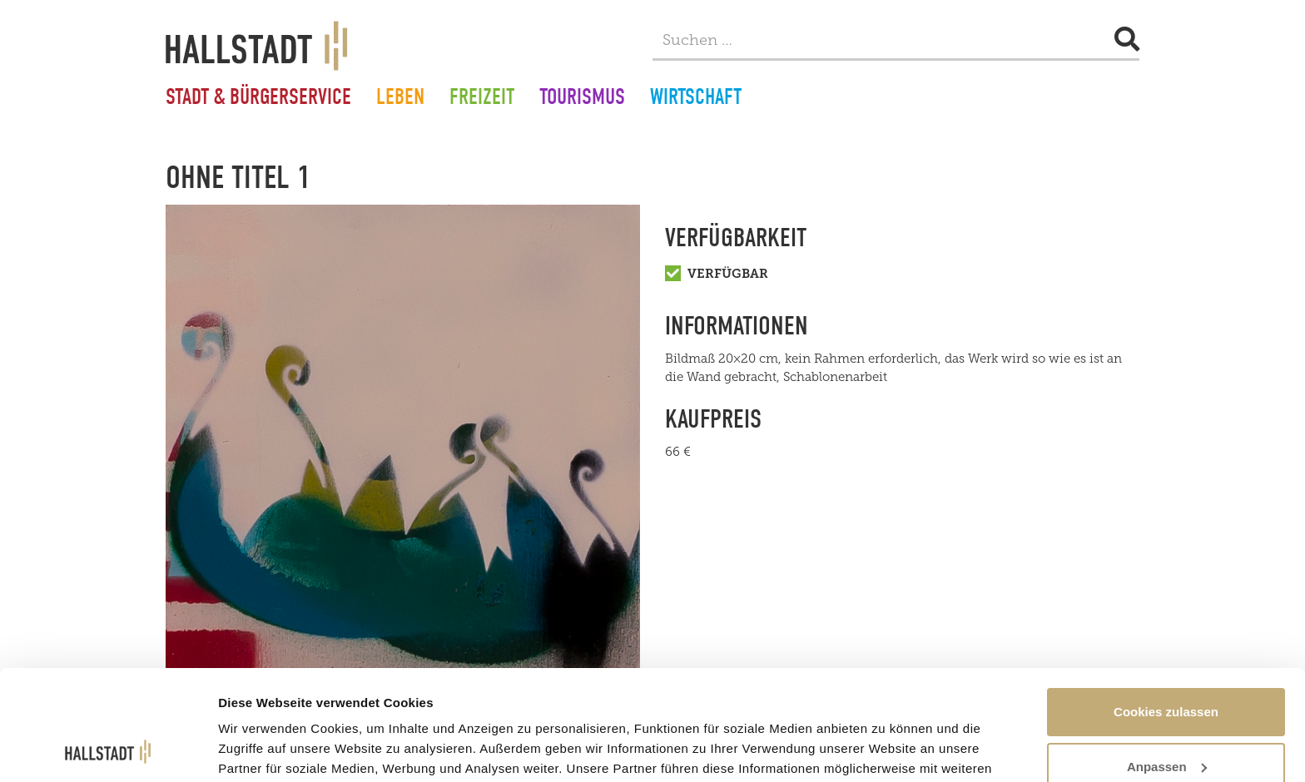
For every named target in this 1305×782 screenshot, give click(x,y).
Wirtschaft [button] (696, 99)
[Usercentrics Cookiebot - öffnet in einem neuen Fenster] (108, 749)
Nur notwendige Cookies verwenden (1166, 727)
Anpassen (1167, 663)
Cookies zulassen (1166, 608)
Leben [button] (400, 99)
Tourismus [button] (582, 99)
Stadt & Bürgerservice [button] (258, 99)
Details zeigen (260, 731)
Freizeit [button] (481, 99)
